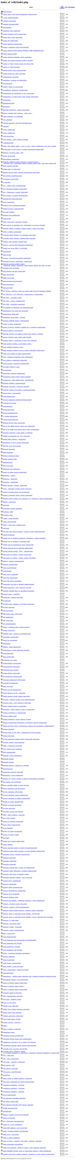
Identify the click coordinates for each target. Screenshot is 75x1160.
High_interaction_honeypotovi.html (12, 281)
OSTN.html (6, 528)
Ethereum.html (7, 218)
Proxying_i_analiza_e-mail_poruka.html (13, 742)
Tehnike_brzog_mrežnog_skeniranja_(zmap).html (16, 1009)
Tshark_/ (5, 1025)
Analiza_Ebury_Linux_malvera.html (12, 37)
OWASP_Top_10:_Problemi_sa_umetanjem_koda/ (16, 541)
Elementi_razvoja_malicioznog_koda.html (14, 205)
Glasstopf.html (7, 251)
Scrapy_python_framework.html (11, 825)
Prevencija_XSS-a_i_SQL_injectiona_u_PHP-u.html (17, 703)
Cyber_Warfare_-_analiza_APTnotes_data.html (15, 139)
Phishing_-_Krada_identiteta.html (12, 647)
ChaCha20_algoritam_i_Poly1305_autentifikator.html (17, 123)
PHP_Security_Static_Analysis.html (12, 614)
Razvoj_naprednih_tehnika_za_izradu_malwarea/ (16, 785)
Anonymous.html (7, 83)
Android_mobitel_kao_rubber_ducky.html (14, 73)
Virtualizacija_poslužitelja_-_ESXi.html (13, 1085)
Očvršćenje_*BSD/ (8, 512)
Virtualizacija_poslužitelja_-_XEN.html (13, 1091)
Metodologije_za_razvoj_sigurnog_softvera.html (16, 442)
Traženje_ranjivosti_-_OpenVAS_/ (12, 1022)
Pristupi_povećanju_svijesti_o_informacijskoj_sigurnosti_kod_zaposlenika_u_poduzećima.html (28, 726)
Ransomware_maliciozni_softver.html (13, 772)
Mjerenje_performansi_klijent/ (11, 456)
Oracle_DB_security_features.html (12, 581)
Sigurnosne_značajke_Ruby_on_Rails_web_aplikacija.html (19, 867)
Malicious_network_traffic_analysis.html (14, 423)
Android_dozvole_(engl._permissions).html (14, 70)
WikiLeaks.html (7, 1111)
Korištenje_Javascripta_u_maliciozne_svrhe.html (16, 386)
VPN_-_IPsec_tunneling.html (11, 1058)
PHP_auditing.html (8, 617)
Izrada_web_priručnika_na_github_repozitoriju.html (17, 353)
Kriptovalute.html (7, 406)
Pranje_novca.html (8, 686)
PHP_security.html (8, 620)
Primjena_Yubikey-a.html (10, 716)
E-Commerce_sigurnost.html (10, 179)
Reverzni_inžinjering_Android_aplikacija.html (15, 795)
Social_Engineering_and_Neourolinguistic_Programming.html (19, 940)
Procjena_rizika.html (8, 729)
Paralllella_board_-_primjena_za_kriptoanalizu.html (17, 633)
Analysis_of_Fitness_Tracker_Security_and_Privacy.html (18, 63)
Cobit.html (6, 126)
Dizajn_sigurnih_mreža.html (10, 166)
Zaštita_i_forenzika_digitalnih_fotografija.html (15, 1131)
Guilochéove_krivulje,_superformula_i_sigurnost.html (17, 261)
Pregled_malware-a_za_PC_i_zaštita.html (14, 693)
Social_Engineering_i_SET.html (11, 946)
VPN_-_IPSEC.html (8, 1055)
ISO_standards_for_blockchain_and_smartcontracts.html (18, 307)
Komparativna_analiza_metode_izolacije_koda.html (17, 376)
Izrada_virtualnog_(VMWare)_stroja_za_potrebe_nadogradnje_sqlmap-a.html (23, 350)
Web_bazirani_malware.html (10, 1101)
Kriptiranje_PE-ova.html (9, 403)
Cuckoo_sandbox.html (9, 133)
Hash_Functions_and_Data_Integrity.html (14, 271)
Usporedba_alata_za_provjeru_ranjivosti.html (15, 1049)
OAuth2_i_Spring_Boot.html (10, 518)
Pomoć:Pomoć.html (8, 653)
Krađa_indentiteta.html (9, 396)
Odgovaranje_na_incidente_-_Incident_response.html (17, 554)
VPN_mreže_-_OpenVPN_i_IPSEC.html (14, 1062)
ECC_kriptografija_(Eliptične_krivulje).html (15, 189)
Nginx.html (6, 505)
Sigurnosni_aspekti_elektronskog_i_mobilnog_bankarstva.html (20, 871)
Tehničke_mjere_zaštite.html (10, 1006)
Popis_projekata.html (8, 657)
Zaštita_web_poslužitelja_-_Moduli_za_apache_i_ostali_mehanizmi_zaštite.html (24, 1147)
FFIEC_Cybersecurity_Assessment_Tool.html (15, 222)
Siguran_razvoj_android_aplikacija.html (13, 841)
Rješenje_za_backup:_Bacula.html (12, 805)
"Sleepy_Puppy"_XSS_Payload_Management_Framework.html (20, 14)
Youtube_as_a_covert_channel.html (12, 1124)
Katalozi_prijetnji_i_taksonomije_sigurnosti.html (16, 363)
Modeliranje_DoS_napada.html (11, 469)
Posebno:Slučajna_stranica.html (11, 673)
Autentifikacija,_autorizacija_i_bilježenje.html (15, 90)
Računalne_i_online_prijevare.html (12, 755)
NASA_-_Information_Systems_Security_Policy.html (17, 488)
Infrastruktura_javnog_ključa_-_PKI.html (14, 317)
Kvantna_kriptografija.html (10, 413)
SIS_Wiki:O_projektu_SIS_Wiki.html (13, 811)
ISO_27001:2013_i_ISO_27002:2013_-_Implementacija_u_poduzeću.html (23, 294)
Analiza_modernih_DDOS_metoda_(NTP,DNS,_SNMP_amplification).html (23, 50)
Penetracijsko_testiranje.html (10, 637)
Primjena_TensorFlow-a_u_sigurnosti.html (14, 713)
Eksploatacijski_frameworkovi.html (12, 199)
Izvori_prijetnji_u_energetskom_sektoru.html (15, 360)
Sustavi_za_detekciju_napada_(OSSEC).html (15, 983)
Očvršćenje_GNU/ (8, 515)
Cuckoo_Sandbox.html (9, 129)
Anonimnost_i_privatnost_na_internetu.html (14, 80)
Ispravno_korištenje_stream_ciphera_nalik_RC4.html (17, 337)
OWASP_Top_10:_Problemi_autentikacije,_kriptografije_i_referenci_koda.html (24, 538)
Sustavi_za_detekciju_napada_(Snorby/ (13, 986)
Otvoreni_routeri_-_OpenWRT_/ (11, 594)
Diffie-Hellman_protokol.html (11, 159)
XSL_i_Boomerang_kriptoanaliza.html (13, 1121)
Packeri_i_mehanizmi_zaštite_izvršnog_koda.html (16, 627)
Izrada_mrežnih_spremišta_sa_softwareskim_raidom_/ (17, 344)
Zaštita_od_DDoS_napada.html (11, 1138)
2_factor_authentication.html (10, 17)
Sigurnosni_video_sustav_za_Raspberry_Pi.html (16, 874)
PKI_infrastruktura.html (9, 624)
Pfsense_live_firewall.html (10, 640)
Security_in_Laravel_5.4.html (11, 834)
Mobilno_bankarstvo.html (10, 459)
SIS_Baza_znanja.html (9, 808)
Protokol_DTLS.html (8, 736)
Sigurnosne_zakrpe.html (9, 864)
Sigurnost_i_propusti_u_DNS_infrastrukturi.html (16, 907)
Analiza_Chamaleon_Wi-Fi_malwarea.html (14, 34)
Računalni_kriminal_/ (8, 762)
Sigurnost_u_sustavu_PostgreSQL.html (13, 930)
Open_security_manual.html (10, 574)
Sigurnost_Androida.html (9, 884)
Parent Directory (7, 11)
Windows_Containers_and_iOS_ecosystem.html (16, 1114)
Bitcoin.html (6, 106)
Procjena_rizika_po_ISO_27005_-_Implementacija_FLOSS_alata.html (22, 732)
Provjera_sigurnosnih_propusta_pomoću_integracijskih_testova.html (21, 739)
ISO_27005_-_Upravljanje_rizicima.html (14, 304)
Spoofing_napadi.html (9, 956)
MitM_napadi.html (8, 452)
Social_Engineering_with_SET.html (12, 950)
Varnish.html (6, 1075)
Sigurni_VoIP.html (8, 844)
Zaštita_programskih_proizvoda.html (13, 1144)
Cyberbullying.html (8, 143)
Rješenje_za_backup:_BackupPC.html (13, 801)
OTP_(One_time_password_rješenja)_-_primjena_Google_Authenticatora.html (24, 531)
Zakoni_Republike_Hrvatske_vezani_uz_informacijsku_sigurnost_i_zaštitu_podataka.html (27, 1151)
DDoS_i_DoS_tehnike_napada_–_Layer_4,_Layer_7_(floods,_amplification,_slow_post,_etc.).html (29, 146)
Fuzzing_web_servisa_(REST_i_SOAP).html (15, 248)
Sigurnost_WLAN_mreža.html (11, 894)
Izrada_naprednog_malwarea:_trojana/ (13, 347)
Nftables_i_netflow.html (9, 502)
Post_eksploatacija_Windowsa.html (12, 676)
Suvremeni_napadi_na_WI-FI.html (12, 993)
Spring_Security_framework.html (12, 963)
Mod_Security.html (8, 465)
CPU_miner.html (7, 119)
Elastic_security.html (8, 202)
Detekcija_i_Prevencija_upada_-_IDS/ (13, 152)
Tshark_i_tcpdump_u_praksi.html (12, 1029)
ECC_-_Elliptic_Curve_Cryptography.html (14, 185)
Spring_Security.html (8, 960)
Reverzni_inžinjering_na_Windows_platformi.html (16, 798)
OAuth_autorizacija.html (9, 521)
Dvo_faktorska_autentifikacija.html (12, 176)
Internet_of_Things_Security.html (12, 324)
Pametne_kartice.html (8, 630)
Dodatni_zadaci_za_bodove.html (11, 169)
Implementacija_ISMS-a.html (11, 314)
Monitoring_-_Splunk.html (10, 479)
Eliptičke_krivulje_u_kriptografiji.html (13, 208)
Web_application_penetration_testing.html (14, 1098)
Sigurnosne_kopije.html (9, 857)
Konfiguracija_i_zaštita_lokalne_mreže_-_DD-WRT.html (18, 380)
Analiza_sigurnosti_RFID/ (10, 54)
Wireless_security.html (9, 1118)
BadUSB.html (6, 100)
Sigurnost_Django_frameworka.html (12, 887)
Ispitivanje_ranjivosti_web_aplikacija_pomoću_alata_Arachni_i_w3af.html (23, 334)
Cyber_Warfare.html (8, 136)
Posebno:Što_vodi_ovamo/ (10, 660)
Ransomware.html (8, 769)
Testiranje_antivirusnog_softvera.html (13, 1016)
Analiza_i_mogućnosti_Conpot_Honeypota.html (16, 47)
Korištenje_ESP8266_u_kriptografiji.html (14, 383)
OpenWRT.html (7, 571)
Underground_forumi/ (9, 1032)
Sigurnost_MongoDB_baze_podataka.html (14, 890)
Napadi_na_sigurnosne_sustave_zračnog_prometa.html (17, 495)
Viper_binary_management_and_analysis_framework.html (18, 1081)
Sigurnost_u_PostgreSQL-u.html (11, 923)
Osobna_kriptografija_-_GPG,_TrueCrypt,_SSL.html (17, 587)
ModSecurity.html (8, 462)
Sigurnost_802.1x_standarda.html (12, 881)
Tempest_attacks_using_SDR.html (12, 1012)
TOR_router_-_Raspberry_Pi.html (12, 999)
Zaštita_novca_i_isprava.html (11, 1134)
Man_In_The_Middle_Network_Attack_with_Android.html (19, 426)
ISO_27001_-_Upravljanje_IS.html (12, 297)
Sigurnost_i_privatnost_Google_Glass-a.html (15, 904)
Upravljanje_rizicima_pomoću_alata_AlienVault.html (17, 1039)
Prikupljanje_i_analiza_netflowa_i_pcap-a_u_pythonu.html (18, 709)
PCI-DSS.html (7, 600)
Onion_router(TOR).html (9, 568)
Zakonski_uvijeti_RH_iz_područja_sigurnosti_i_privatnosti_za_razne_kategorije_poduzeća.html (28, 1154)
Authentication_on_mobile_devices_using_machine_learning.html (20, 96)
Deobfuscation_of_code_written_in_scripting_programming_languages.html (23, 149)
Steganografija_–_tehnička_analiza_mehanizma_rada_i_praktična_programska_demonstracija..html (29, 976)
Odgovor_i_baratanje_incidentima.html (13, 561)
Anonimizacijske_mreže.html (11, 77)
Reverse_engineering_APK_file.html (13, 792)
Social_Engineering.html (9, 937)
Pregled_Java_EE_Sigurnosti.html (12, 689)
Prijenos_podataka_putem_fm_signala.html (14, 706)
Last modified (62, 7)
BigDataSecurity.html (8, 103)
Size (66, 7)
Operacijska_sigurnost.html (10, 577)
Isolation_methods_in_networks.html (13, 330)
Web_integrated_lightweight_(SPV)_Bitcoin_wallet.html (18, 1105)
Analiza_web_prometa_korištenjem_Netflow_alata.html (18, 60)
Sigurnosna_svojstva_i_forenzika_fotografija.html (16, 854)
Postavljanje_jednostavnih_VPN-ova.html (14, 680)
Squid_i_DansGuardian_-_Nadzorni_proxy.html (15, 969)
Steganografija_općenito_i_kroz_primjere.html (15, 979)
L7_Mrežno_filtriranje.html (10, 416)
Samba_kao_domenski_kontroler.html (13, 821)
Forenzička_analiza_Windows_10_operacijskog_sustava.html (19, 235)
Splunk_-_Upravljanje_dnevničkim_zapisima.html (16, 953)
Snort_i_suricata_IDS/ (9, 933)
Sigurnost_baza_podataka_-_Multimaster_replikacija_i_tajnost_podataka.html (23, 900)
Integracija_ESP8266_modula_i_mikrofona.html (16, 320)
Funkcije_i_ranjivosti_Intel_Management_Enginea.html (18, 245)
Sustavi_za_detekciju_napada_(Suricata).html (15, 989)
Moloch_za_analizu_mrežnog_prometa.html (14, 472)
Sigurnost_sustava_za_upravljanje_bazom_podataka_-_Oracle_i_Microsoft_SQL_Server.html (28, 917)
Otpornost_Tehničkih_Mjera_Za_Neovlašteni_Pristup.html (18, 591)
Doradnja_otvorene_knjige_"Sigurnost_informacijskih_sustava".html (21, 172)
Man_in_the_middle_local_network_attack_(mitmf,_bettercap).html (21, 429)
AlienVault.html (7, 27)
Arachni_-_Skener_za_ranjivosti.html (13, 87)
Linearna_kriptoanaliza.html (10, 419)
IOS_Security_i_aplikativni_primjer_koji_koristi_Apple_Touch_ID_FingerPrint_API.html (27, 291)
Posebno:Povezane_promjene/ (11, 670)
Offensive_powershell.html (10, 564)
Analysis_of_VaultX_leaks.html (11, 67)
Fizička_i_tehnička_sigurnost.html (12, 232)
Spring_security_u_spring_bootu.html (13, 966)
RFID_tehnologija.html (9, 752)
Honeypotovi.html (8, 288)
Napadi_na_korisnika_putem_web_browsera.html (16, 492)
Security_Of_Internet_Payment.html (12, 831)
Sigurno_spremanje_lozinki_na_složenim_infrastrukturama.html (20, 848)
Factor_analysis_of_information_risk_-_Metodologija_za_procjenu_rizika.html (24, 225)
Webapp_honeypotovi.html (10, 1108)
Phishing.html (6, 643)
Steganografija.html (8, 973)
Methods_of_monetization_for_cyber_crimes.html (16, 436)
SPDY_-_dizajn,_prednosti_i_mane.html (14, 815)
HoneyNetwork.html (8, 284)
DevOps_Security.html (9, 156)
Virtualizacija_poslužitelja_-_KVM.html (13, 1088)
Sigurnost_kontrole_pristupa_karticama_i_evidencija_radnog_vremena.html (23, 910)
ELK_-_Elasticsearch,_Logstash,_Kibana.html (15, 192)
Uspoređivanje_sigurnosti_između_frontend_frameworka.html (19, 1045)
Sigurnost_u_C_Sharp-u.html (10, 920)
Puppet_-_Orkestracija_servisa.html (12, 745)
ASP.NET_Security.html (9, 21)
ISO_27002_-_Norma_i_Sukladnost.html (14, 301)
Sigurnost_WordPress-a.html (10, 897)
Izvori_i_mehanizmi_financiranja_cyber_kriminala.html (18, 357)
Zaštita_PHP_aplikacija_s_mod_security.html (15, 1128)
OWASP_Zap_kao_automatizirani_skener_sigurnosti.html (18, 544)
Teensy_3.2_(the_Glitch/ (9, 1002)
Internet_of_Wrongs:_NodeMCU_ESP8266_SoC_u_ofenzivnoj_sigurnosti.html (24, 327)
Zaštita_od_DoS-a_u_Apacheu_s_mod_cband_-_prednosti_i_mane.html (22, 1141)
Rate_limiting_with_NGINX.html (12, 782)
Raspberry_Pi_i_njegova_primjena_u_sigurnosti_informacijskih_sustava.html (23, 778)
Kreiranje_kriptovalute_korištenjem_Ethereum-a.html (17, 400)
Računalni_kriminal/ (8, 759)
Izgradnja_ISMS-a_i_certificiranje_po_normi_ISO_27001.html (20, 340)
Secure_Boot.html (8, 828)
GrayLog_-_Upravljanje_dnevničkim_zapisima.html (17, 258)
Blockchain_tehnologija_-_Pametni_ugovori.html (16, 110)
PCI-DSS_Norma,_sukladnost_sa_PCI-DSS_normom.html (18, 604)
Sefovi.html (6, 838)
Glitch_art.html (7, 255)
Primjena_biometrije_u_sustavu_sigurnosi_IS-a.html (17, 719)
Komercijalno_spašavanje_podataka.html (14, 373)
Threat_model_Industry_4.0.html (11, 1019)
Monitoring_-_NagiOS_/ (9, 475)
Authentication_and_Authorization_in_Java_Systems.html (18, 93)
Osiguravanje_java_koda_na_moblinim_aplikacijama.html (18, 584)
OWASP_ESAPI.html (8, 535)
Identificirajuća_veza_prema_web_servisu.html (15, 311)
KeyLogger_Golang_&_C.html (11, 367)
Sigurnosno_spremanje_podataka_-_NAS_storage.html (17, 877)
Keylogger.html (7, 370)
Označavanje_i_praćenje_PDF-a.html (13, 597)
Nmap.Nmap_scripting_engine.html (12, 508)
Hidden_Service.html (8, 278)
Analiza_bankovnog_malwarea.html (12, 44)
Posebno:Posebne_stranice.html (11, 666)
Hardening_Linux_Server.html (11, 268)
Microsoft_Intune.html (9, 449)
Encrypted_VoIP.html (8, 212)
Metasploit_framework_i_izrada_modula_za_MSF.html (17, 432)
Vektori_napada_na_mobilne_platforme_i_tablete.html (17, 1078)
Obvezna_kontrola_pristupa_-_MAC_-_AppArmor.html (18, 551)
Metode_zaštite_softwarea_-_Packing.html (14, 439)
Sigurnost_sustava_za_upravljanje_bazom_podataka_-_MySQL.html (21, 913)
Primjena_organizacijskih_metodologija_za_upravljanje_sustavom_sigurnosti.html (25, 722)
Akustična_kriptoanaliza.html (11, 24)
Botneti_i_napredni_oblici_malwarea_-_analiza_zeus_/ (17, 113)
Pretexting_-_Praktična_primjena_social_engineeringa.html (19, 699)
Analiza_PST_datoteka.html (10, 40)
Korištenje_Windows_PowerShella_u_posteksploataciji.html (19, 390)
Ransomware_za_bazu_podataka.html (13, 775)
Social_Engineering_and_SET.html (12, 943)
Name (31, 7)
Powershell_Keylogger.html (10, 683)
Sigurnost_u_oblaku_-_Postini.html (12, 927)
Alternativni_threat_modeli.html (11, 31)
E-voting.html (6, 182)
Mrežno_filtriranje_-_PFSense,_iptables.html (15, 485)
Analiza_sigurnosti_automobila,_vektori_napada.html (17, 57)
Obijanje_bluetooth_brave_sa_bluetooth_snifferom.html (18, 548)
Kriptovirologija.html (8, 409)
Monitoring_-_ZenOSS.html (10, 482)
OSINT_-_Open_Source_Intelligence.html (14, 525)
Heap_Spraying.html (8, 274)
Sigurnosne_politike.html (9, 861)
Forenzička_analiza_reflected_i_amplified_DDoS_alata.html (19, 238)
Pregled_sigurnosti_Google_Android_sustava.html (16, 696)
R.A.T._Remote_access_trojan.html (12, 749)
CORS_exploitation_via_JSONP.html (13, 116)
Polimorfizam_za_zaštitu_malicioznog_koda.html (16, 650)
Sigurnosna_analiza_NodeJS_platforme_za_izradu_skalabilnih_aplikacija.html (24, 851)
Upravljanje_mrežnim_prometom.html (13, 1035)
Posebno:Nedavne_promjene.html (12, 663)
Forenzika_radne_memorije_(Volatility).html (15, 241)
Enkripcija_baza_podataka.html (11, 215)
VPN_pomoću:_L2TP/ (9, 1065)
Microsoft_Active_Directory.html (12, 446)
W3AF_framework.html (9, 1095)
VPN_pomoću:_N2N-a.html (10, 1068)
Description (71, 7)
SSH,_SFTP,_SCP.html (9, 818)
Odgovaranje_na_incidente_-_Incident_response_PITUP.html (19, 558)
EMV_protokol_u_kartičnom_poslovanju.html (15, 195)
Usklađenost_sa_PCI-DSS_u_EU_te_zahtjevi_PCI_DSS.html (19, 1042)
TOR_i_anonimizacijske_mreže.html (13, 996)
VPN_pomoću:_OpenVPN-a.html (12, 1072)
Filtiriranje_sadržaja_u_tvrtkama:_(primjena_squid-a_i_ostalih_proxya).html (23, 228)
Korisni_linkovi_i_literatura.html (12, 393)
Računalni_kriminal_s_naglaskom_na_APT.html (16, 765)
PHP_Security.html (8, 610)
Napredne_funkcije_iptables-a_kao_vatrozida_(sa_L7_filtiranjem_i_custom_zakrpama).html (27, 498)
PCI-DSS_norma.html (9, 607)
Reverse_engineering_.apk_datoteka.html (14, 788)
